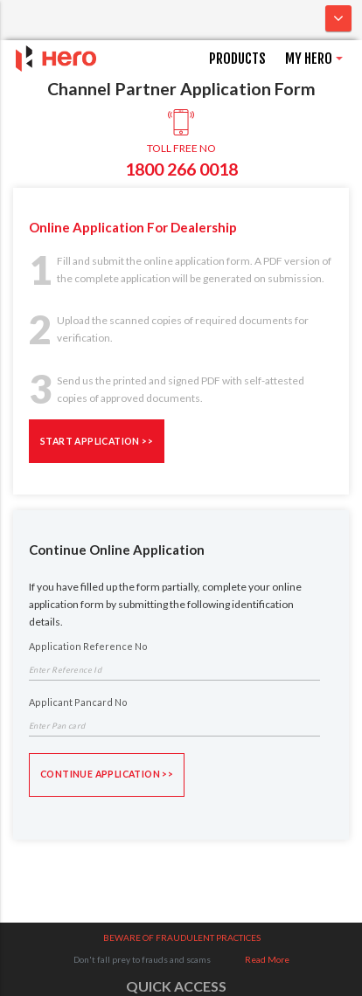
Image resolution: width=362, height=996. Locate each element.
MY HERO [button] (308, 58)
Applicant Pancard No (78, 702)
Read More (267, 959)
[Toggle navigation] (338, 18)
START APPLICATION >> (96, 440)
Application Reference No (88, 646)
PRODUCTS (237, 58)
